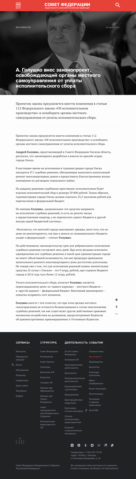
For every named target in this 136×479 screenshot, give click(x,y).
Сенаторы (45, 367)
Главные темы (96, 351)
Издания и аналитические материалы (73, 430)
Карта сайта (22, 385)
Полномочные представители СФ (47, 424)
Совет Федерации (49, 351)
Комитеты (94, 367)
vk (72, 445)
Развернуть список (116, 314)
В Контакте (116, 300)
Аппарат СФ (46, 382)
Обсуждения (22, 370)
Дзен (78, 445)
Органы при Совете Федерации (46, 399)
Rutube (105, 445)
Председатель (96, 361)
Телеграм (98, 445)
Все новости (23, 27)
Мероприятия (72, 394)
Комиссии (45, 377)
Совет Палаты (47, 361)
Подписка (21, 375)
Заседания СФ (72, 359)
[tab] (116, 308)
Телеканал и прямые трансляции (95, 402)
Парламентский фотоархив (112, 445)
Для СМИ (93, 410)
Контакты (21, 351)
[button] (18, 5)
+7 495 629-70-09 (93, 452)
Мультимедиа (96, 393)
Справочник (22, 380)
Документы (70, 373)
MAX (92, 445)
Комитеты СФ (47, 372)
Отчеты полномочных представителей (73, 419)
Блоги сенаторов (97, 388)
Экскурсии (21, 390)
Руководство (46, 356)
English (19, 396)
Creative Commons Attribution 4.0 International (94, 468)
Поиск (19, 364)
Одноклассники (116, 307)
